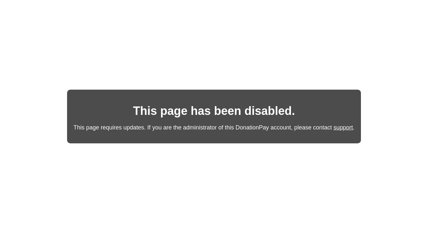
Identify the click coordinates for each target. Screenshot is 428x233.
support (343, 127)
